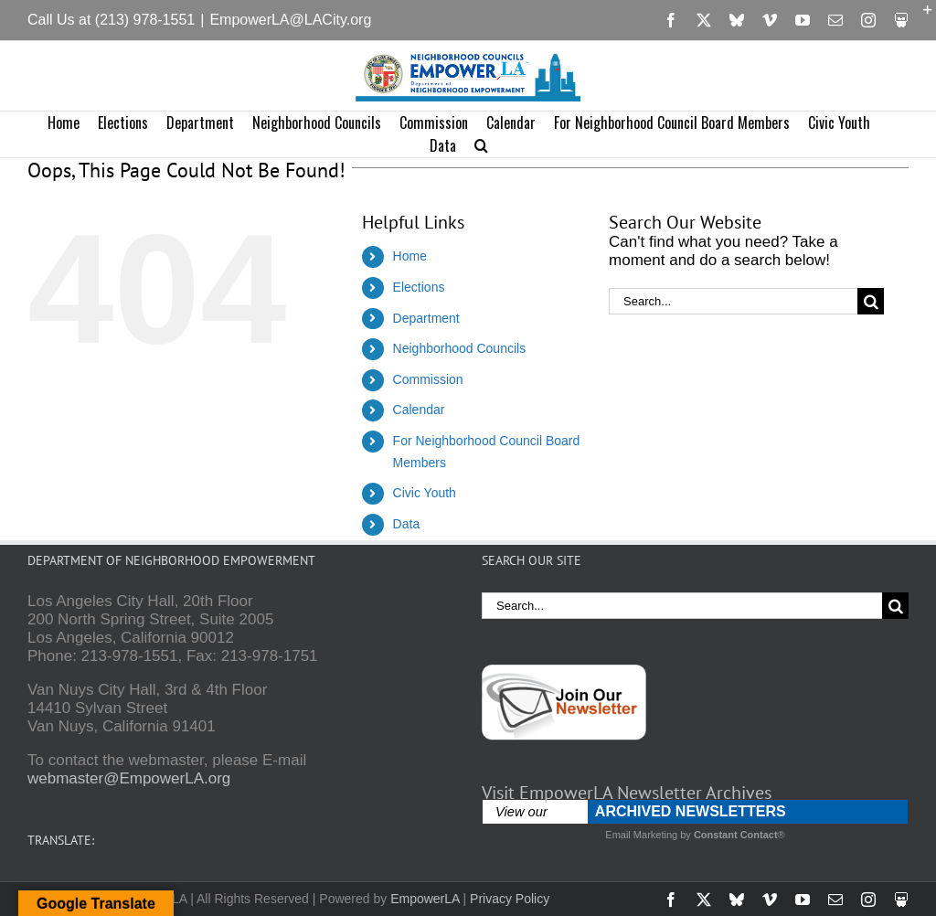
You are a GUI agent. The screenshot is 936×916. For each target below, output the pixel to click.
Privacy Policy (509, 898)
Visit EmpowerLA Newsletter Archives (626, 792)
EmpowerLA (424, 898)
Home (410, 256)
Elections (419, 287)
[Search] (870, 301)
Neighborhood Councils (459, 348)
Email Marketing (641, 834)
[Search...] (733, 301)
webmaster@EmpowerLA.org (128, 778)
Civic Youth (424, 492)
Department (426, 318)
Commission (428, 379)
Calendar (419, 409)
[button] (481, 145)
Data (406, 524)
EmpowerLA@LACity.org (290, 19)
